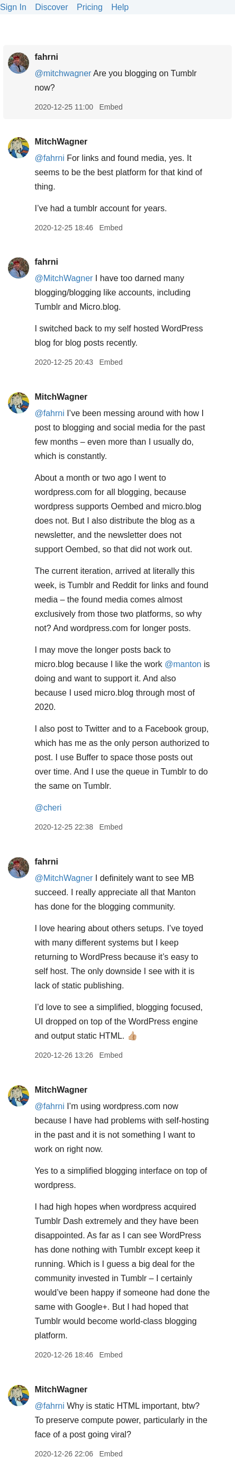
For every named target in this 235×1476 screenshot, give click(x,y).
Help (120, 7)
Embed (110, 107)
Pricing (90, 7)
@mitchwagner (62, 73)
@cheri (47, 807)
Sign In (13, 7)
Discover (51, 7)
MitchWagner (60, 141)
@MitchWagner (63, 278)
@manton (183, 664)
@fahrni (49, 158)
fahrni (46, 56)
